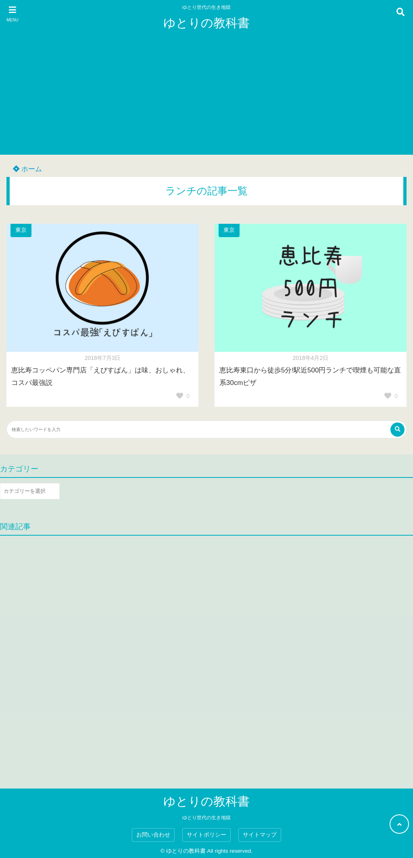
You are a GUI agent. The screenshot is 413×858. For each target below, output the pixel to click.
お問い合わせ (153, 835)
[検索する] (397, 430)
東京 (21, 230)
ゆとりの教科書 (206, 22)
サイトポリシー (206, 835)
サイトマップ (260, 835)
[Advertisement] (206, 98)
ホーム (27, 169)
